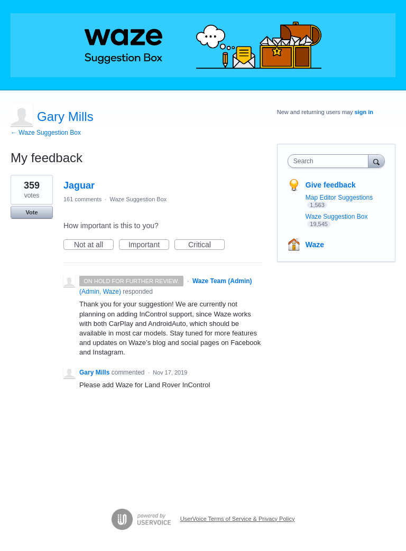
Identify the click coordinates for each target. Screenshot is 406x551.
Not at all (94, 245)
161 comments (82, 199)
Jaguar (79, 185)
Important (148, 245)
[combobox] (330, 161)
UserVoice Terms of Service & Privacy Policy (237, 519)
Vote (31, 212)
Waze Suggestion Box (138, 199)
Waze (315, 244)
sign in (364, 112)
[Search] (376, 160)
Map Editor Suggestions (339, 197)
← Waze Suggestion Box (46, 132)
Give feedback (331, 185)
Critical (206, 245)
